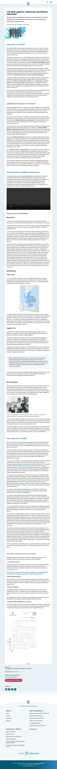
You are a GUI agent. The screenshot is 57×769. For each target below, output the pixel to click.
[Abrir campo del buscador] (47, 2)
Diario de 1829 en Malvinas (31, 372)
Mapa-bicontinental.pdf (11, 677)
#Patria (16, 671)
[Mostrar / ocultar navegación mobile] (51, 2)
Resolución (26, 606)
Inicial (7, 713)
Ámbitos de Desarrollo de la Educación (39, 713)
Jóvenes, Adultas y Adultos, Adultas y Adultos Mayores (15, 742)
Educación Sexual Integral (36, 715)
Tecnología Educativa (35, 723)
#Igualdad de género (10, 671)
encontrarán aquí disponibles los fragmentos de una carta (22, 464)
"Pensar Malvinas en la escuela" (35, 597)
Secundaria (9, 718)
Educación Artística (11, 731)
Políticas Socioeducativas (36, 720)
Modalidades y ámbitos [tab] (13, 729)
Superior (8, 720)
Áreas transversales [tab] (36, 711)
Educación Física (10, 734)
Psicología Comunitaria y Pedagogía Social (15, 746)
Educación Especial (11, 739)
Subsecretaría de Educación (32, 764)
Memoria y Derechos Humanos (37, 725)
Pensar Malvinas (14, 509)
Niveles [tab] (8, 711)
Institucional (33, 729)
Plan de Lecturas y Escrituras (37, 718)
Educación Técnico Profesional (13, 736)
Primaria (8, 715)
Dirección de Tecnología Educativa (37, 763)
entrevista (27, 581)
